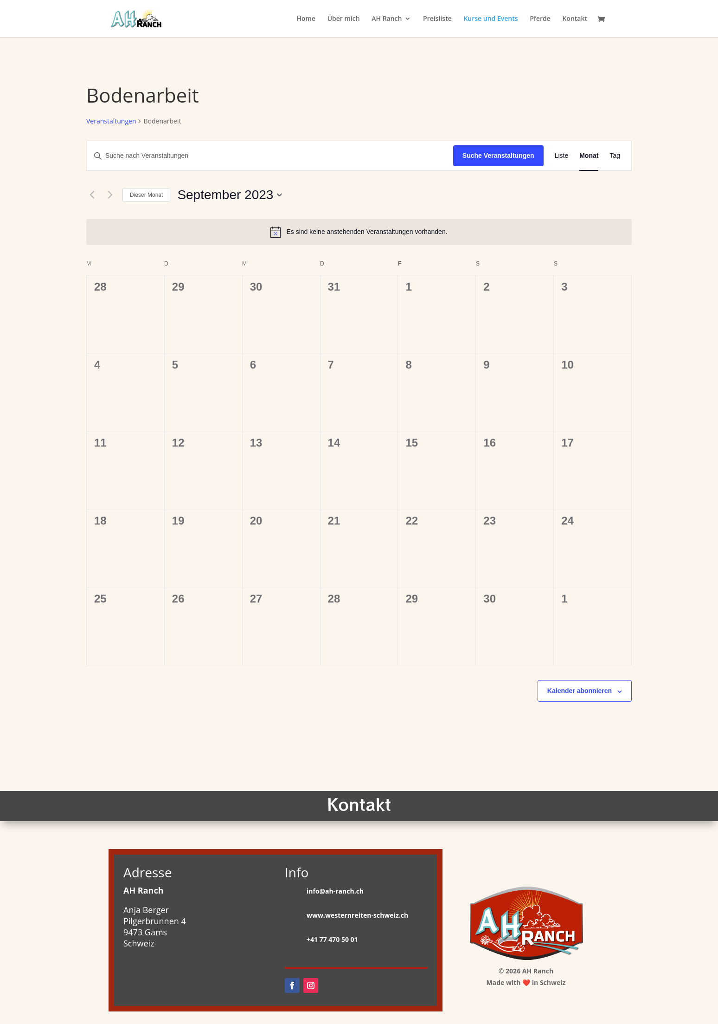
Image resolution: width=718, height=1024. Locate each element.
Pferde (540, 19)
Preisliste (437, 19)
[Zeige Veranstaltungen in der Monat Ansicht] (588, 155)
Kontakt (574, 19)
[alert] (359, 232)
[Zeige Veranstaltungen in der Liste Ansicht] (562, 155)
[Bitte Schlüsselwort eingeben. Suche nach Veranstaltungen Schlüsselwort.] (270, 155)
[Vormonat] (91, 195)
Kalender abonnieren (579, 690)
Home (305, 19)
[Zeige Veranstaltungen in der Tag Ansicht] (614, 155)
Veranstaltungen (111, 121)
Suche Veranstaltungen (498, 155)
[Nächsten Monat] (109, 195)
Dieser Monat (146, 195)
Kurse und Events (490, 19)
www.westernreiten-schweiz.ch (357, 915)
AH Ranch (387, 19)
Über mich (343, 19)
